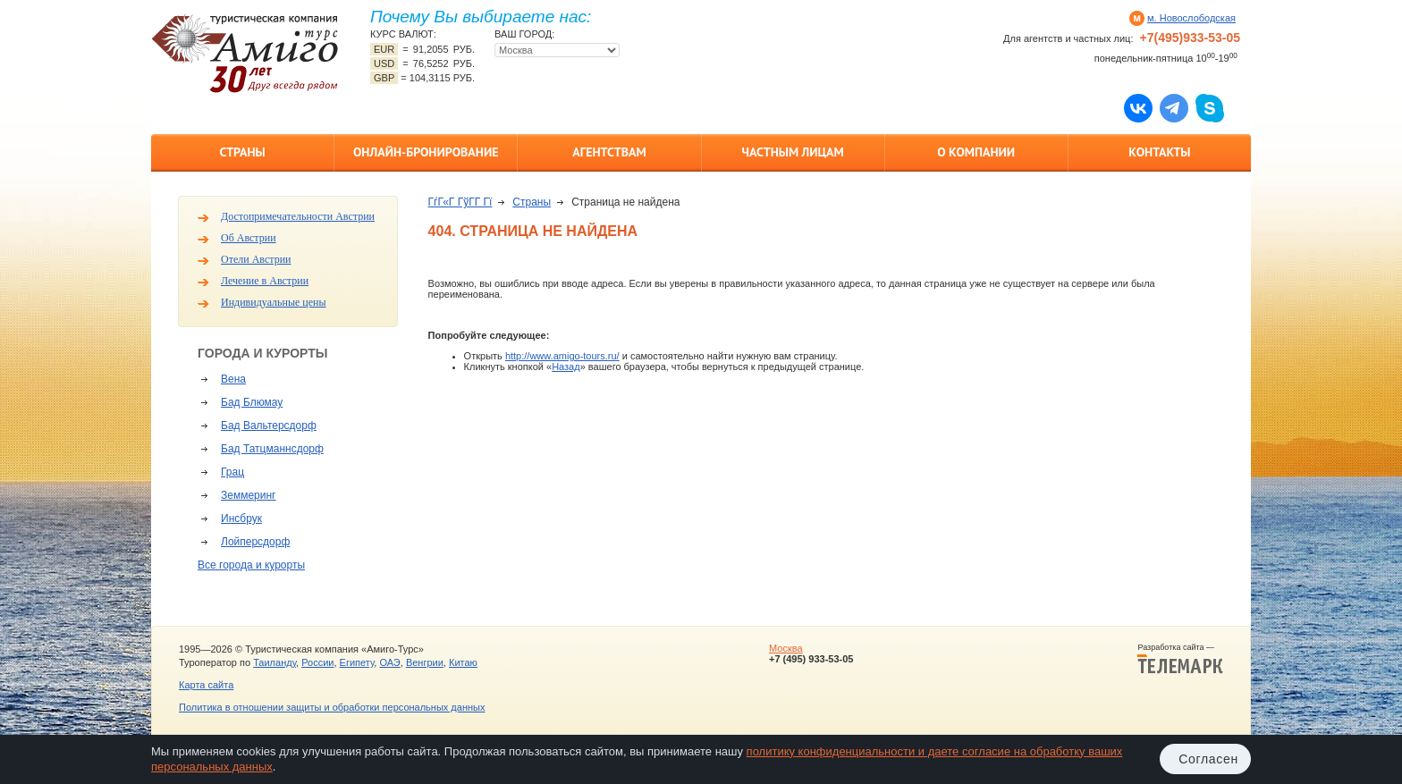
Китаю (463, 662)
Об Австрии (248, 238)
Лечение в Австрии (264, 280)
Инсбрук (241, 518)
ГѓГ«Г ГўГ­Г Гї (460, 202)
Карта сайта (206, 684)
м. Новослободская (1191, 18)
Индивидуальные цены (273, 302)
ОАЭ (389, 662)
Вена (233, 379)
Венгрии (424, 662)
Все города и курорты (251, 565)
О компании (976, 152)
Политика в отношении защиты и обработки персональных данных (332, 707)
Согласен (1208, 759)
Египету (357, 662)
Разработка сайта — (1180, 659)
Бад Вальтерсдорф (269, 425)
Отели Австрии (256, 259)
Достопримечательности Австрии (298, 216)
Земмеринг (248, 495)
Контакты (1159, 152)
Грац (232, 472)
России (317, 662)
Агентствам (609, 152)
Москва (786, 648)
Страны (242, 152)
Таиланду (274, 662)
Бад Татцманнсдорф (272, 449)
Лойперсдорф (255, 541)
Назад (566, 366)
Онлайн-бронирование (426, 152)
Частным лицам (792, 152)
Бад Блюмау (252, 402)
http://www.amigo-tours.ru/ (562, 355)
